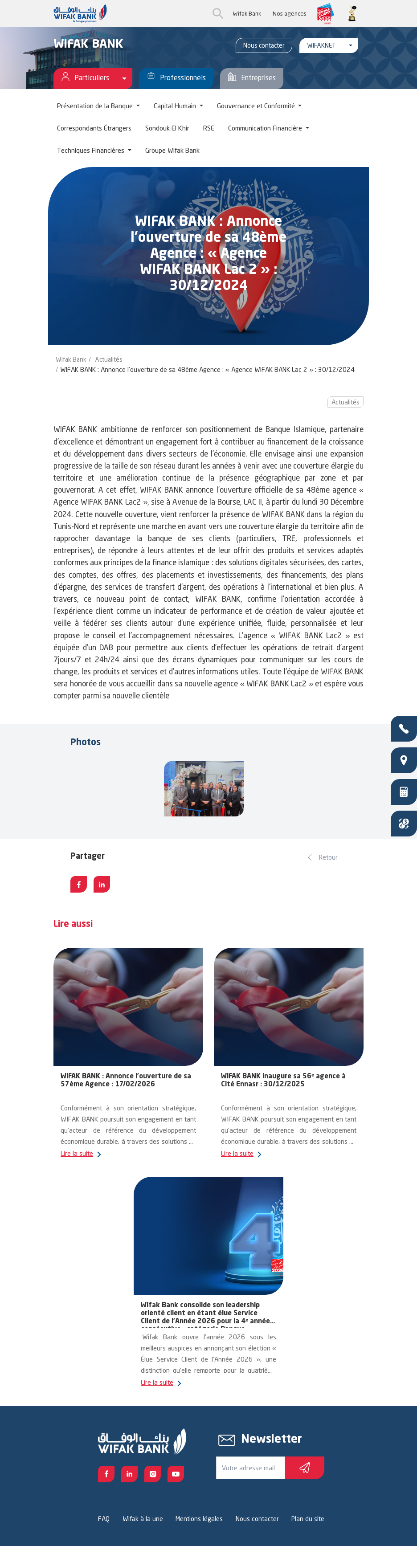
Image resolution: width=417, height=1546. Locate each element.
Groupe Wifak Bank (172, 150)
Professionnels (176, 78)
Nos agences (290, 13)
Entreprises (252, 78)
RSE (208, 128)
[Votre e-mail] (250, 1467)
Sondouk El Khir (167, 128)
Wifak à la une (143, 1518)
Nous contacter (264, 45)
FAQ (104, 1518)
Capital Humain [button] (176, 106)
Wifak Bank (247, 13)
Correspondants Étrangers (94, 128)
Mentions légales (199, 1518)
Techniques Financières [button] (91, 150)
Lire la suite (77, 1153)
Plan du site (307, 1518)
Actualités (109, 359)
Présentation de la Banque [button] (96, 106)
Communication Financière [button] (266, 128)
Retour (328, 857)
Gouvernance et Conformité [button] (257, 106)
